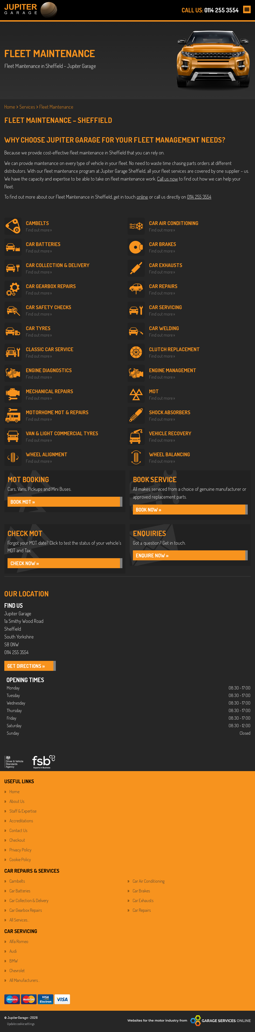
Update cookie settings (21, 1025)
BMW (13, 962)
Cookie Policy (20, 860)
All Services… (19, 921)
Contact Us (18, 831)
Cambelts (17, 882)
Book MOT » (24, 502)
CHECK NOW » (26, 564)
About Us (16, 802)
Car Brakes (141, 892)
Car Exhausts (143, 901)
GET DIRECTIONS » (28, 667)
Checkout (17, 841)
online (142, 197)
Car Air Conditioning (148, 882)
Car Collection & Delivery (29, 901)
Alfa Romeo (18, 942)
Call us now (167, 179)
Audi (13, 952)
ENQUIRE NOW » (154, 556)
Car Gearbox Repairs (25, 911)
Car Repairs (142, 911)
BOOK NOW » (150, 509)
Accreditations (21, 822)
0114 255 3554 (210, 10)
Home (14, 793)
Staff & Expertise (22, 812)
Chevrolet (17, 971)
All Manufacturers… (24, 981)
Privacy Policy (20, 851)
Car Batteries (19, 892)
